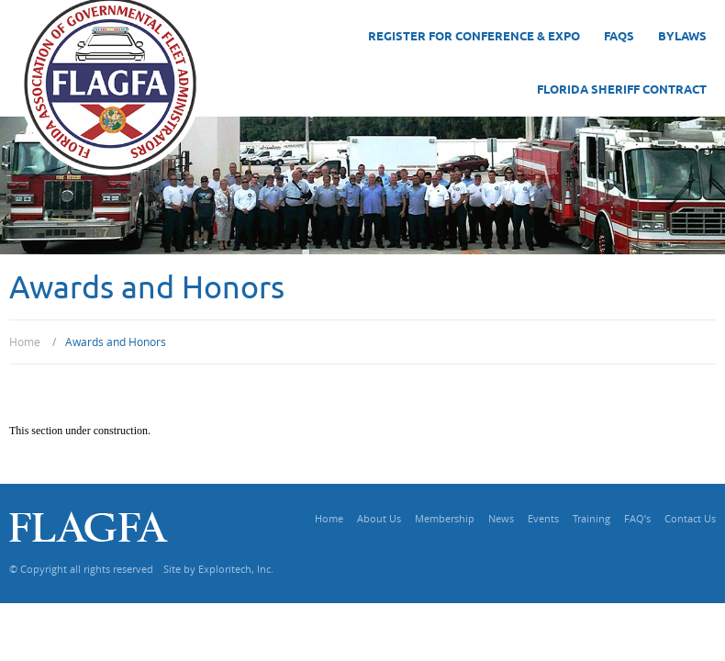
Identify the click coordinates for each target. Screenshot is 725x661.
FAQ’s (637, 518)
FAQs (619, 36)
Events (543, 518)
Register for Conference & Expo (474, 36)
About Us (379, 518)
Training (591, 518)
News (501, 518)
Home (329, 518)
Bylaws (682, 36)
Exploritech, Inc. (235, 569)
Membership (444, 518)
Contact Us (690, 518)
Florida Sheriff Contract (622, 90)
